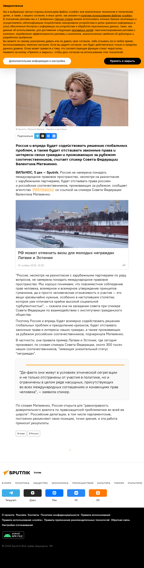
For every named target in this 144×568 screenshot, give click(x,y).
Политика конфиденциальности (60, 515)
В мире (21, 433)
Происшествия (82, 483)
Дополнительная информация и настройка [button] (37, 60)
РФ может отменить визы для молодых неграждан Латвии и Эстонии (66, 255)
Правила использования (95, 515)
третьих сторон (64, 19)
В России (33, 433)
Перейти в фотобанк (56, 129)
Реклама (21, 515)
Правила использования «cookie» (22, 520)
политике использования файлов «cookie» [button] (106, 15)
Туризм (119, 483)
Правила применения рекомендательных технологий (77, 520)
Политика (22, 483)
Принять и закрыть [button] (122, 60)
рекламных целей (82, 30)
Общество (40, 483)
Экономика (60, 483)
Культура (103, 483)
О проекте (8, 515)
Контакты (33, 515)
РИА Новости (43, 190)
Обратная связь (120, 520)
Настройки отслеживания (17, 525)
